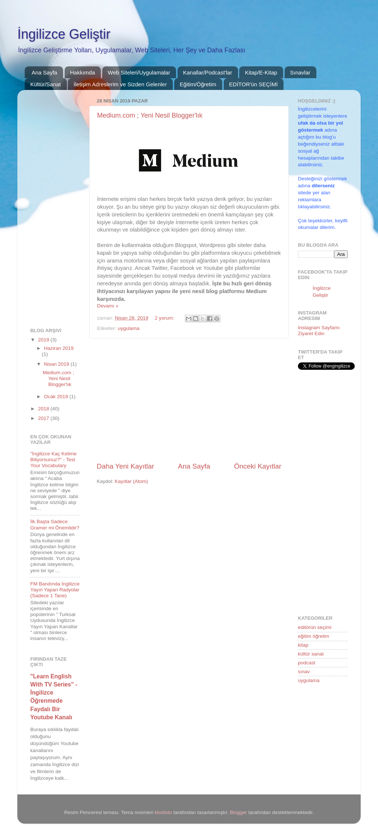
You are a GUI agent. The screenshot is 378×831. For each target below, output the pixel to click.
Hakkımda (82, 72)
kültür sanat (311, 654)
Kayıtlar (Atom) (131, 481)
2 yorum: (165, 318)
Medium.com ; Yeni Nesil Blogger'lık (150, 115)
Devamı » (107, 306)
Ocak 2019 (56, 396)
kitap (303, 645)
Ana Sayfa (44, 72)
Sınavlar (300, 72)
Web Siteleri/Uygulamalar (139, 72)
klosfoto (163, 812)
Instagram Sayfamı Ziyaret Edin (319, 330)
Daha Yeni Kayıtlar (125, 466)
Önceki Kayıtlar (257, 466)
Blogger (238, 812)
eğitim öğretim (313, 636)
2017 (44, 418)
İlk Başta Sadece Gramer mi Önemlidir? (54, 524)
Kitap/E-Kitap (261, 72)
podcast (306, 662)
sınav (304, 671)
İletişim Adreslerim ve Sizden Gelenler (120, 84)
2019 (44, 340)
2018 (44, 408)
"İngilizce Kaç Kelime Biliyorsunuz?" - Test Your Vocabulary (53, 459)
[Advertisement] (189, 400)
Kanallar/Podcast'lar (207, 72)
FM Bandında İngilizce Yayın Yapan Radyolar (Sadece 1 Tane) (55, 589)
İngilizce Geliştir (63, 34)
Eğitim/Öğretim (198, 84)
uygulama (129, 328)
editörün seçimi (314, 627)
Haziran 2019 (58, 348)
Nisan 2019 (57, 364)
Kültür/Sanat (45, 84)
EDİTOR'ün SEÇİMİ (253, 84)
